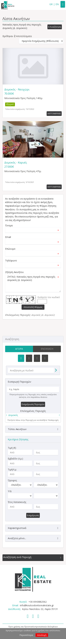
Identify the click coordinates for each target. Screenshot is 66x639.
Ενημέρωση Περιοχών (33, 404)
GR (51, 4)
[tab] (33, 415)
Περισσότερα (26, 635)
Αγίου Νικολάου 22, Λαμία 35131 (40, 609)
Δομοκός (13, 415)
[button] (54, 26)
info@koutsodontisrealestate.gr (37, 605)
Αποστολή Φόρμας (33, 307)
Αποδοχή (41, 635)
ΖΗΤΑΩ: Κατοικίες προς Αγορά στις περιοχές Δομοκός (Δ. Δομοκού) (33, 283)
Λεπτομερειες (54, 113)
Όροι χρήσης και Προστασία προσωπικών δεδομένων (33, 626)
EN (57, 4)
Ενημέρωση (33, 515)
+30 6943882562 (38, 601)
